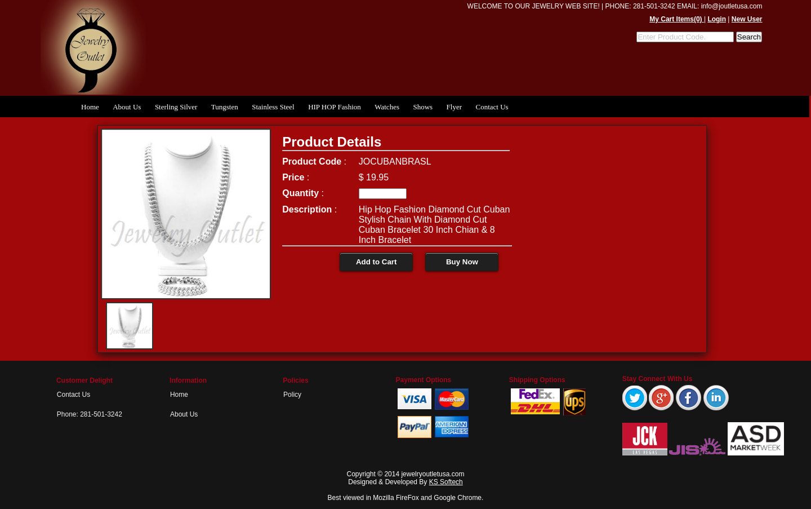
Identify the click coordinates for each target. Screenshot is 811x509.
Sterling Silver (176, 107)
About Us (127, 107)
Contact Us (491, 107)
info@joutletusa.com (732, 6)
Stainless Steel (273, 107)
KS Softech (446, 482)
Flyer (454, 107)
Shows (423, 107)
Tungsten (224, 107)
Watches (387, 107)
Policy (292, 395)
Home (90, 107)
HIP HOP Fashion (334, 107)
